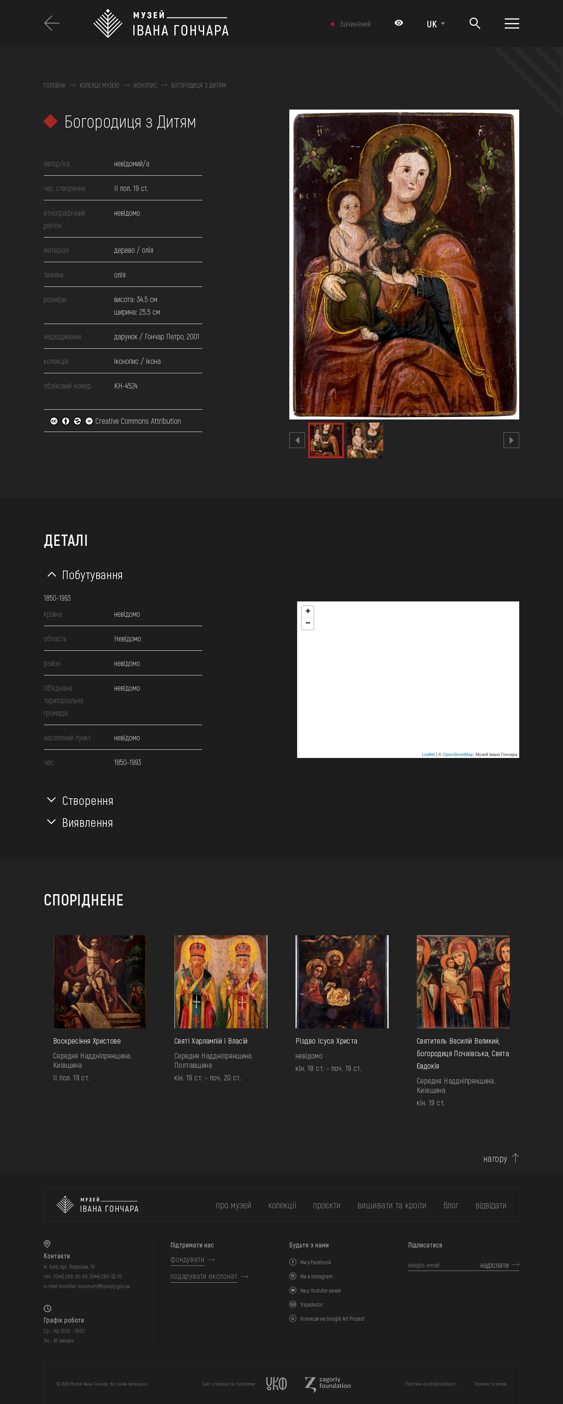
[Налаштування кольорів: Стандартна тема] (398, 23)
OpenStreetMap (458, 754)
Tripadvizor (311, 1304)
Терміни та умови (490, 1383)
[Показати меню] (512, 23)
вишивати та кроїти (392, 1204)
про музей (233, 1204)
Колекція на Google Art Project (332, 1318)
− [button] (307, 624)
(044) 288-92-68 (71, 1276)
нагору (495, 1158)
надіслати (495, 1264)
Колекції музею (99, 85)
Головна (54, 85)
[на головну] (97, 1204)
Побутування (92, 574)
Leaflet (428, 754)
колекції (282, 1204)
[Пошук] (474, 23)
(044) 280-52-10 (106, 1276)
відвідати (491, 1204)
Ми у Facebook (315, 1262)
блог (451, 1204)
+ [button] (307, 612)
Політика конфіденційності (431, 1383)
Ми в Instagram (316, 1276)
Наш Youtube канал (320, 1290)
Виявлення (87, 821)
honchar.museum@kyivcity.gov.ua (94, 1286)
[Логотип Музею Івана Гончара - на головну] (198, 23)
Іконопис (145, 85)
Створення (88, 799)
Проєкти (327, 1204)
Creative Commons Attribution (115, 420)
